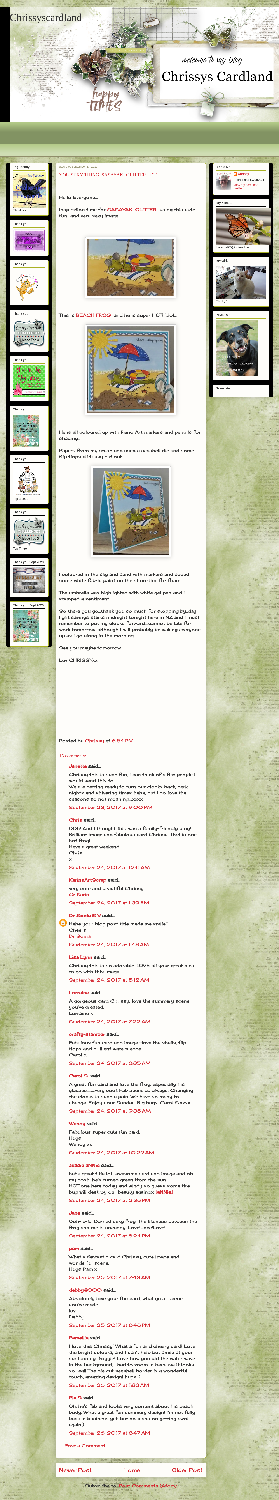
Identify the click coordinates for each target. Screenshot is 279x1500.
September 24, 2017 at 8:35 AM (110, 1063)
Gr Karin (79, 894)
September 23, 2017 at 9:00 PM (110, 807)
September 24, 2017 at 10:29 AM (111, 1152)
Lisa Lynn (80, 957)
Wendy (77, 1123)
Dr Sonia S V (85, 915)
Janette (78, 766)
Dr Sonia (80, 936)
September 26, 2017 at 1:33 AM (109, 1385)
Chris (75, 820)
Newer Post (75, 1470)
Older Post (187, 1470)
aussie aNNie (84, 1165)
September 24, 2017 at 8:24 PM (109, 1235)
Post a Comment (85, 1445)
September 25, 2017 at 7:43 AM (109, 1277)
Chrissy (243, 174)
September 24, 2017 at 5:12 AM (109, 980)
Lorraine (79, 992)
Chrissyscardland (46, 17)
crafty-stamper (87, 1034)
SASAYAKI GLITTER (132, 209)
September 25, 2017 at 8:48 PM (109, 1325)
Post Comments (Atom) (148, 1485)
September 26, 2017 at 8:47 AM (109, 1433)
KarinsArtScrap (87, 880)
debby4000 (85, 1290)
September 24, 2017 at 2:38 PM (109, 1200)
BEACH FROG (93, 315)
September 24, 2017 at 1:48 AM (109, 944)
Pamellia (78, 1338)
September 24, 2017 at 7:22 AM (109, 1021)
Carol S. (79, 1076)
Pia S (75, 1398)
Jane (74, 1213)
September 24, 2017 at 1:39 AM (109, 903)
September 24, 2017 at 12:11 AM (109, 867)
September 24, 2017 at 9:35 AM (110, 1111)
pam (74, 1248)
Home (131, 1470)
